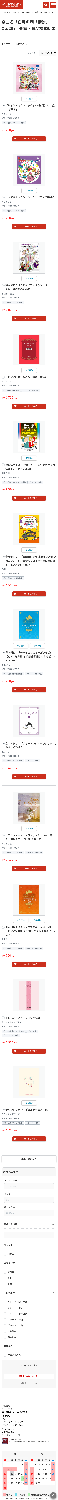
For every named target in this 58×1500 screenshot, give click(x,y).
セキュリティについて (12, 1422)
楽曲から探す (25, 12)
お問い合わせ (8, 1428)
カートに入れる (30, 138)
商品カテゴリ (10, 1224)
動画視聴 (37, 645)
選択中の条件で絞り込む (29, 1376)
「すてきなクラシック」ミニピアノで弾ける (30, 197)
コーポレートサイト (11, 1435)
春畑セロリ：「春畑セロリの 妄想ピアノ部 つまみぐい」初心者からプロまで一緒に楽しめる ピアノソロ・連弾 (30, 560)
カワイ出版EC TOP (9, 12)
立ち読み (29, 98)
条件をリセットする (29, 1383)
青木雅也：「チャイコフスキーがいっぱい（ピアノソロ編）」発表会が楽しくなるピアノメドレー (30, 931)
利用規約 (6, 1415)
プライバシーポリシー (12, 1425)
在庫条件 (8, 1346)
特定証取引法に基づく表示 (15, 1412)
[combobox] (29, 1186)
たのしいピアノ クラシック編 (22, 1018)
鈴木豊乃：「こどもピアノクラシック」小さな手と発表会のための (30, 287)
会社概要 (6, 1405)
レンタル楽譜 (8, 1431)
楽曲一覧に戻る (29, 1159)
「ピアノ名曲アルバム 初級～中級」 (26, 377)
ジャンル (8, 1245)
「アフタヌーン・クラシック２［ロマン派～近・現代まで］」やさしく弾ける (30, 837)
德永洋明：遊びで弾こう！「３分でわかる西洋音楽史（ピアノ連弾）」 (30, 467)
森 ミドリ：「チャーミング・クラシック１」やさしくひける (30, 745)
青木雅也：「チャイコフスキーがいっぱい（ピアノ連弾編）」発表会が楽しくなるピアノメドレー (30, 656)
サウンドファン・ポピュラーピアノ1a (26, 1109)
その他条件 (9, 1292)
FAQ (4, 1418)
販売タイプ (9, 1263)
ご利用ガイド (8, 1408)
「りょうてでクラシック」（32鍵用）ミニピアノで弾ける (30, 107)
